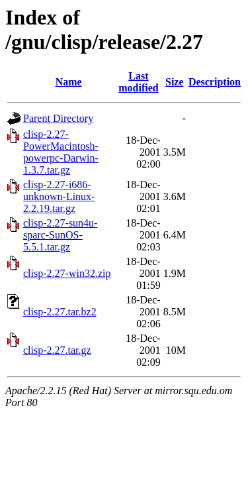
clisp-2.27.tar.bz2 (60, 311)
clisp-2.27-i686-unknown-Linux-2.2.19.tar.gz (59, 196)
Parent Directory (58, 118)
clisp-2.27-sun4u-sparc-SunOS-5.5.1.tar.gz (60, 234)
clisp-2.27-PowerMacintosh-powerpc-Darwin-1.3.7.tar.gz (61, 152)
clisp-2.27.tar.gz (57, 350)
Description (214, 81)
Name (69, 81)
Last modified (138, 81)
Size (174, 81)
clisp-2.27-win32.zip (66, 273)
